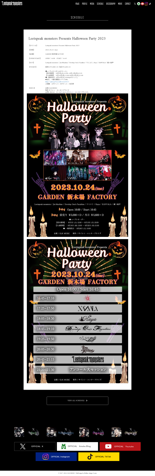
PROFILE (84, 3)
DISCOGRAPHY (110, 3)
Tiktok (150, 4)
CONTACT (128, 3)
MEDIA (92, 3)
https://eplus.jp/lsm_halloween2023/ (57, 81)
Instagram (146, 4)
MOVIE (120, 3)
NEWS (77, 3)
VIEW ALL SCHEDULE (77, 400)
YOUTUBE (142, 4)
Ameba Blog (138, 4)
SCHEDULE (100, 3)
